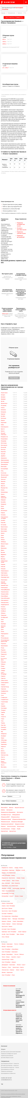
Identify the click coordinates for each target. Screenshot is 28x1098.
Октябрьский (4, 617)
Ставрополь (4, 697)
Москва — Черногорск (7, 946)
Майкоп (3, 546)
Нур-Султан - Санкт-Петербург (9, 911)
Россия (3, 656)
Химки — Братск (20, 970)
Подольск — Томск (6, 967)
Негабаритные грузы (10, 84)
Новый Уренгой (5, 604)
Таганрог (3, 710)
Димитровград (5, 460)
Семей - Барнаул (22, 931)
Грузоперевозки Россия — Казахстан (10, 1063)
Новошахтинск (5, 602)
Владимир (3, 441)
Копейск (3, 520)
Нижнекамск (4, 580)
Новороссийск (5, 594)
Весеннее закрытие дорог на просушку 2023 (19, 1018)
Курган (2, 533)
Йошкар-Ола (4, 488)
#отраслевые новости (9, 1010)
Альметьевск (4, 393)
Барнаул (3, 414)
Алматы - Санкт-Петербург (8, 906)
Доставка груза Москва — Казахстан (10, 1065)
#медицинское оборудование (8, 812)
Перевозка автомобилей (20, 236)
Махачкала (3, 548)
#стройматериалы (5, 829)
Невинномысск (5, 571)
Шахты (2, 751)
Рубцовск (3, 662)
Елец (2, 471)
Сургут (2, 704)
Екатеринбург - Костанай (8, 893)
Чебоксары (4, 740)
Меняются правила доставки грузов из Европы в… (19, 1030)
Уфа (2, 731)
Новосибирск (4, 596)
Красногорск (4, 527)
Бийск (2, 425)
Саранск (3, 676)
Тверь (2, 714)
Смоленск (3, 693)
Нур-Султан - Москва (7, 908)
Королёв (3, 522)
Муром (2, 556)
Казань (2, 490)
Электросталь (4, 755)
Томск (2, 719)
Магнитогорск (4, 544)
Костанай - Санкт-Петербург (9, 929)
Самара (3, 670)
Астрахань (3, 405)
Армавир (3, 399)
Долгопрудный (5, 462)
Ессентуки (3, 473)
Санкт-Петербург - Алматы (8, 875)
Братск (3, 429)
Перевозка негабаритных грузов (21, 224)
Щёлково (3, 753)
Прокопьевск (4, 646)
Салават (3, 668)
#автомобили (4, 807)
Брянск (3, 431)
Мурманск (3, 554)
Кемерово (3, 504)
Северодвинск (5, 682)
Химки (2, 738)
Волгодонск (4, 445)
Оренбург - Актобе (20, 870)
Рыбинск (3, 664)
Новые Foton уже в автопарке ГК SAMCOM (20, 1004)
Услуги (3, 1049)
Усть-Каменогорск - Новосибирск (10, 916)
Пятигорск (3, 652)
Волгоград (3, 443)
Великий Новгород (3, 433)
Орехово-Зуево (3, 626)
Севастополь (4, 680)
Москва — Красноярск (7, 944)
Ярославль (3, 767)
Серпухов (3, 689)
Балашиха (3, 412)
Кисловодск (4, 510)
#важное (11, 807)
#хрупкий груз (4, 831)
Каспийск (3, 502)
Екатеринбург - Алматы (7, 896)
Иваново (3, 481)
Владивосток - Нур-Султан (8, 878)
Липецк (3, 539)
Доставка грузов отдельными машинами (11, 1051)
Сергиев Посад (5, 687)
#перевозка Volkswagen (17, 821)
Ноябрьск (3, 611)
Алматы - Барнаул (6, 924)
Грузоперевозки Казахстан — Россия (10, 1067)
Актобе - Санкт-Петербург (8, 934)
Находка (3, 569)
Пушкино (3, 650)
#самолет (3, 826)
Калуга (2, 494)
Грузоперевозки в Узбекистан (8, 1073)
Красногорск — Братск (18, 967)
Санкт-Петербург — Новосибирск (10, 949)
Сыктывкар (4, 708)
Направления (5, 1061)
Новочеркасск (4, 600)
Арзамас (3, 397)
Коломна (3, 515)
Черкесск (3, 746)
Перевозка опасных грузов (21, 232)
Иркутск (3, 486)
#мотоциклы (20, 812)
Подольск (3, 643)
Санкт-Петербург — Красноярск (9, 952)
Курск (2, 535)
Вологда (3, 449)
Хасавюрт (3, 736)
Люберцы (3, 542)
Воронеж (3, 451)
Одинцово (3, 615)
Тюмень (3, 723)
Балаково (3, 410)
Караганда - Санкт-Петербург (9, 931)
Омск (2, 619)
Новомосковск (5, 592)
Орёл (2, 621)
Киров (2, 508)
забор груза (5, 313)
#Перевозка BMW (5, 817)
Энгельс (3, 759)
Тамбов (3, 712)
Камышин (3, 500)
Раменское (4, 654)
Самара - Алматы (18, 867)
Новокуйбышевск (5, 590)
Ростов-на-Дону (4, 659)
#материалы (9, 810)
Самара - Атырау (21, 878)
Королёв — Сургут (15, 957)
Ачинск (3, 407)
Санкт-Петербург (3, 673)
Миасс (2, 550)
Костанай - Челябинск (7, 913)
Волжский (3, 447)
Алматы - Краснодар (17, 924)
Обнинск (3, 613)
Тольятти (3, 717)
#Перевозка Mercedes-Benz (19, 819)
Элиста (3, 757)
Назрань (3, 564)
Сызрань (3, 706)
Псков (2, 648)
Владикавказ (4, 439)
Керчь (2, 506)
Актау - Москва (5, 937)
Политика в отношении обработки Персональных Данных (13, 1094)
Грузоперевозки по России (7, 1069)
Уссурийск (3, 729)
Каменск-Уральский (3, 497)
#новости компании (9, 986)
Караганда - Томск (6, 919)
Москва (3, 552)
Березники (3, 422)
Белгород (3, 418)
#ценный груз (12, 831)
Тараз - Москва (20, 934)
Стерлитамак (4, 702)
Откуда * (4, 796)
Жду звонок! (14, 378)
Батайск (3, 416)
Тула (2, 721)
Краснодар (4, 529)
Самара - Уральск (6, 880)
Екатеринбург (4, 469)
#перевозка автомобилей (7, 824)
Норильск (3, 609)
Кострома (3, 525)
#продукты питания (19, 824)
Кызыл (2, 537)
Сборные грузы (8, 35)
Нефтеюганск (4, 575)
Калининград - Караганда (19, 888)
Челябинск (3, 742)
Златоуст (3, 479)
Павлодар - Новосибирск (18, 919)
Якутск (2, 765)
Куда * (4, 801)
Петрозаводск (5, 638)
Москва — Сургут (21, 964)
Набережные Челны (4, 561)
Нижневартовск (5, 577)
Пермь (2, 636)
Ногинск (3, 607)
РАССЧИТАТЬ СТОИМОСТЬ (14, 17)
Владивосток (4, 437)
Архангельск (4, 403)
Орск (2, 629)
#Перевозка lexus (15, 817)
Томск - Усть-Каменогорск (8, 891)
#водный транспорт (19, 807)
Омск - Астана (15, 880)
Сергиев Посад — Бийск (7, 959)
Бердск (3, 420)
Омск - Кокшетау (15, 883)
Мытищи (3, 559)
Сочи (2, 695)
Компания (4, 1046)
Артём (2, 401)
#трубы (18, 829)
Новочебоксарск (5, 598)
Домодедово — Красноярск (8, 964)
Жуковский (4, 477)
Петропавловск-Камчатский (5, 640)
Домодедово (4, 464)
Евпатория (3, 466)
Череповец (4, 744)
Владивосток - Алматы (7, 867)
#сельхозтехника (11, 826)
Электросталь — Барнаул (8, 970)
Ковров (3, 513)
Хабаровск (4, 734)
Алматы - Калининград (7, 903)
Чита (2, 748)
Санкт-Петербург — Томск (8, 975)
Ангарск (3, 395)
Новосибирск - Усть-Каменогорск (10, 885)
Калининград (4, 492)
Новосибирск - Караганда (8, 870)
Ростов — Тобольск (19, 954)
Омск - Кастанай (6, 883)
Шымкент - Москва (6, 921)
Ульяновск (3, 727)
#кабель (3, 810)
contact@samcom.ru (6, 1080)
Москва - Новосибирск (7, 954)
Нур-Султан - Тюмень (7, 926)
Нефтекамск (4, 573)
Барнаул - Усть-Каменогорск (9, 873)
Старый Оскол (4, 699)
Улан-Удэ (3, 725)
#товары (13, 829)
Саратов (3, 678)
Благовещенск (4, 427)
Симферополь (4, 691)
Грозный (3, 454)
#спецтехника (20, 826)
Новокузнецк (4, 587)
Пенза (2, 631)
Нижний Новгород (3, 582)
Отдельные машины (10, 64)
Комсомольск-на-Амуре (4, 517)
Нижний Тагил (4, 585)
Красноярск (4, 531)
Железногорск (4, 475)
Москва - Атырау (19, 896)
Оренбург (3, 624)
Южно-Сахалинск (3, 762)
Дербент (3, 456)
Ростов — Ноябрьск (19, 944)
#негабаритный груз (6, 814)
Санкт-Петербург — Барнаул (9, 962)
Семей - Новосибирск (18, 921)
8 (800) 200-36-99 (6, 1078)
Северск (3, 685)
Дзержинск (4, 458)
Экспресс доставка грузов (21, 229)
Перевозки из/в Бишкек (6, 1071)
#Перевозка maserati (6, 819)
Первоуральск (4, 634)
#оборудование (16, 814)
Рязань (2, 666)
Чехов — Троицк (6, 957)
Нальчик (3, 566)
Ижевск (3, 483)
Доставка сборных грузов (7, 1057)
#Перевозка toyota (5, 821)
